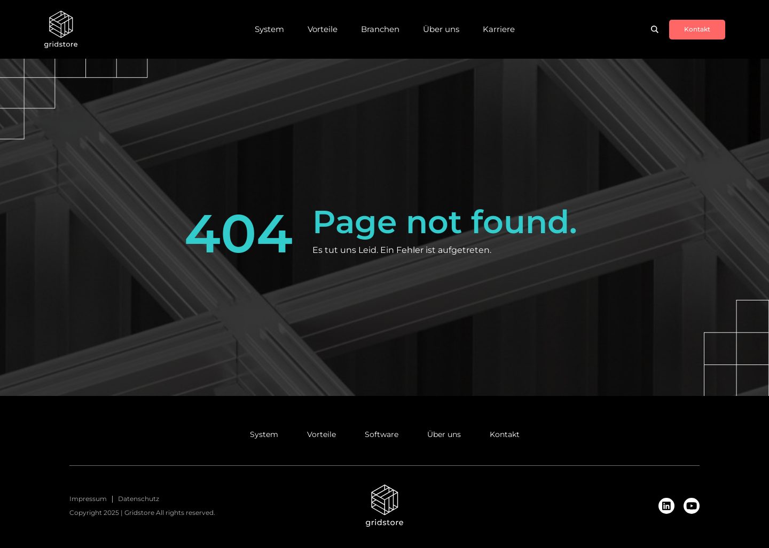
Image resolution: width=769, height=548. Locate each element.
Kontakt (697, 29)
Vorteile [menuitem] (323, 29)
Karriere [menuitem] (499, 29)
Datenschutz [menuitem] (138, 499)
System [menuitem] (269, 29)
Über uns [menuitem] (441, 29)
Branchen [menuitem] (380, 29)
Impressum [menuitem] (88, 499)
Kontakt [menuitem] (505, 434)
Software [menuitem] (381, 434)
